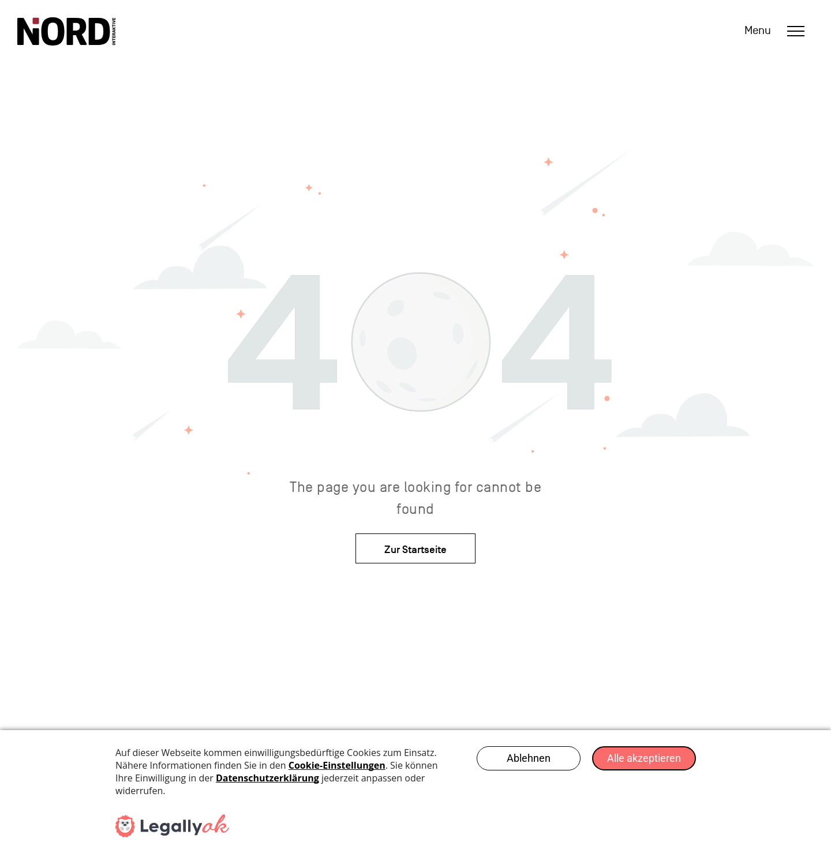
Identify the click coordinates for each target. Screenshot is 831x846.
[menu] (796, 31)
